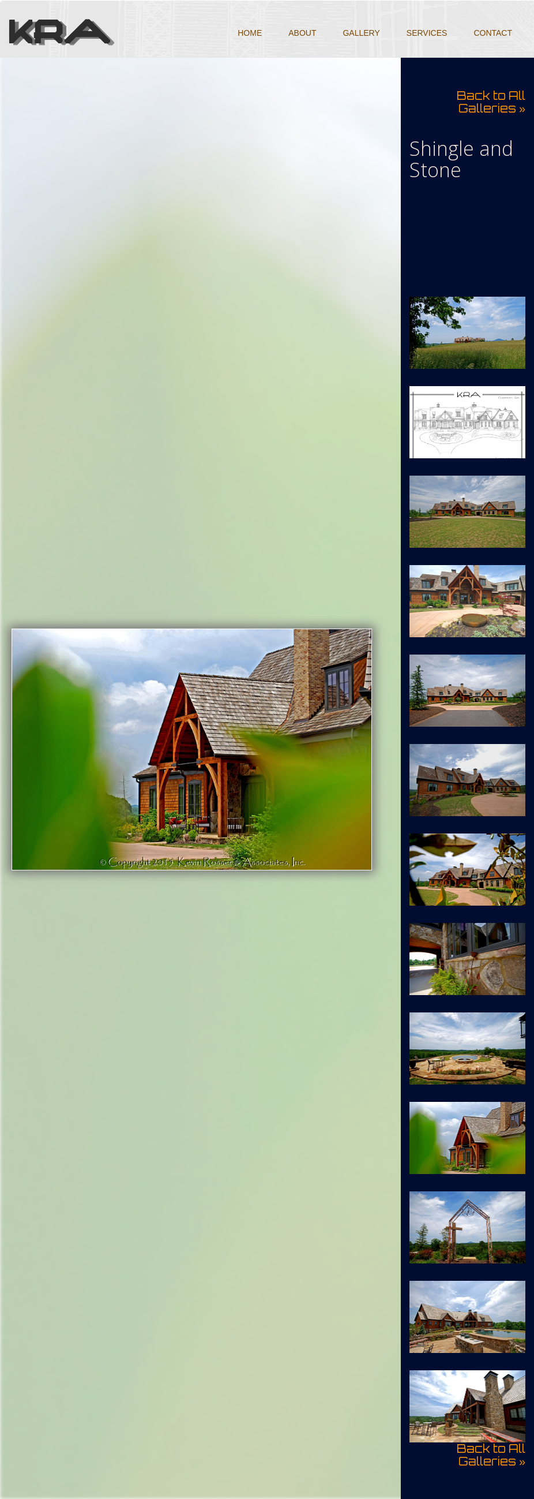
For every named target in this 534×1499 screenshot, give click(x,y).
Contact (492, 33)
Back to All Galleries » (491, 101)
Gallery (361, 33)
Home (250, 33)
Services (427, 33)
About (302, 33)
